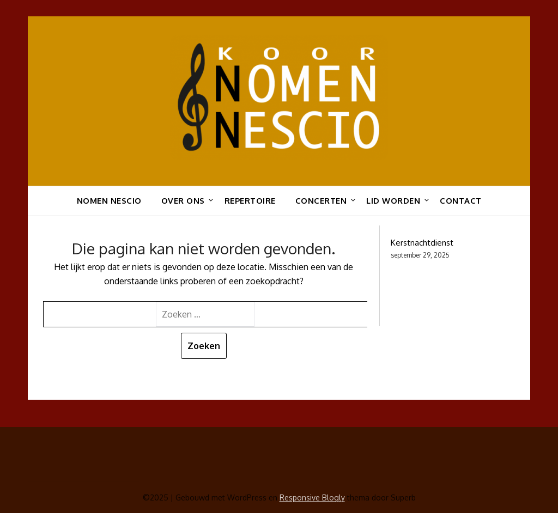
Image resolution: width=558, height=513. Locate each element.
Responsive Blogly (312, 497)
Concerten (321, 201)
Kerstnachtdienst (422, 242)
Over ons (183, 201)
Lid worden (393, 201)
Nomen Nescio (109, 201)
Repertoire (250, 201)
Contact (461, 201)
